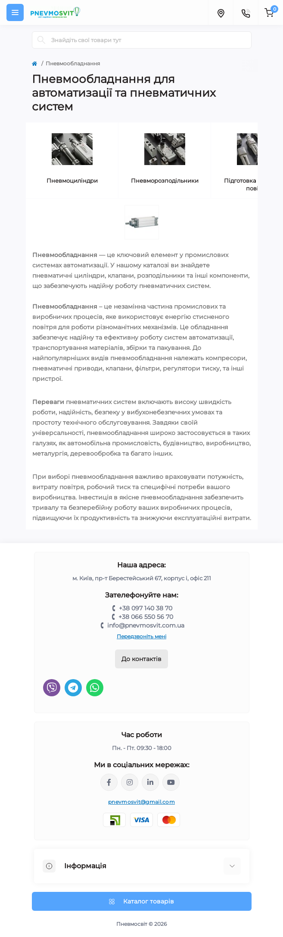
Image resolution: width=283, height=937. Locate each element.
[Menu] (15, 12)
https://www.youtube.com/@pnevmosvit (171, 782)
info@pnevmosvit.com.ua (145, 625)
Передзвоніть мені (141, 636)
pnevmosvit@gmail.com (141, 802)
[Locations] (220, 12)
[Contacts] (245, 12)
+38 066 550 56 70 (145, 617)
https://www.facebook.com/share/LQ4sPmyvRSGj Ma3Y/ (109, 782)
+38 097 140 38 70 (145, 608)
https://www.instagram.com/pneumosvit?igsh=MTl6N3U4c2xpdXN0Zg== (130, 782)
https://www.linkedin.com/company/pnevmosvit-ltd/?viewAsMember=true (150, 782)
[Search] (41, 40)
